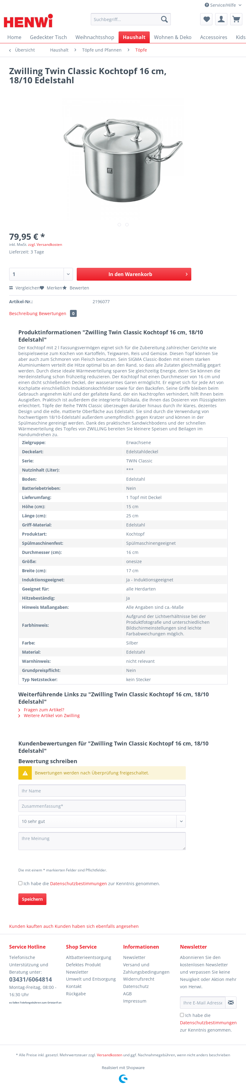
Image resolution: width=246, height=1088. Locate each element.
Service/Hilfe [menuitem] (221, 5)
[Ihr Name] (102, 791)
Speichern (32, 899)
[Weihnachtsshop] (95, 37)
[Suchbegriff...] (131, 19)
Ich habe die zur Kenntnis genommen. (92, 883)
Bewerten (75, 288)
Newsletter (77, 972)
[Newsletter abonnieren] (231, 1002)
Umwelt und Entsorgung (91, 979)
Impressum (134, 1001)
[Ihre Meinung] (102, 841)
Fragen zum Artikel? (41, 710)
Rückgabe (76, 993)
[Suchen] (164, 19)
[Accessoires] (214, 37)
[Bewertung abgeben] (102, 821)
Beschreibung (23, 313)
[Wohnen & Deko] (173, 37)
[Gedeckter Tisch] (48, 37)
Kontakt (74, 986)
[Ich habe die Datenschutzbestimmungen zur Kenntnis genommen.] (20, 883)
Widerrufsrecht (138, 979)
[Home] (14, 37)
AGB (127, 993)
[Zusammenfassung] (102, 806)
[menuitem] (131, 22)
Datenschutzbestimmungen (78, 883)
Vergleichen (24, 288)
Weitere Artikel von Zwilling (49, 715)
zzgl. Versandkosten (45, 244)
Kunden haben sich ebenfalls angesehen (97, 926)
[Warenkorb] (236, 19)
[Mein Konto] (221, 19)
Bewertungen (58, 313)
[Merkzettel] (206, 19)
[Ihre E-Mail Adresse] (203, 1002)
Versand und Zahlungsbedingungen (146, 968)
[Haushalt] (134, 37)
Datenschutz (136, 986)
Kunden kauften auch (31, 926)
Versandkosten (109, 1054)
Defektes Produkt (83, 965)
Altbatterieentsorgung (88, 957)
